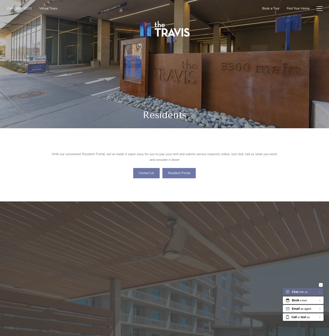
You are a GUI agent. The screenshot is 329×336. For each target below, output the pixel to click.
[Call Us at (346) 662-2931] (19, 8)
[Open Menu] (319, 8)
